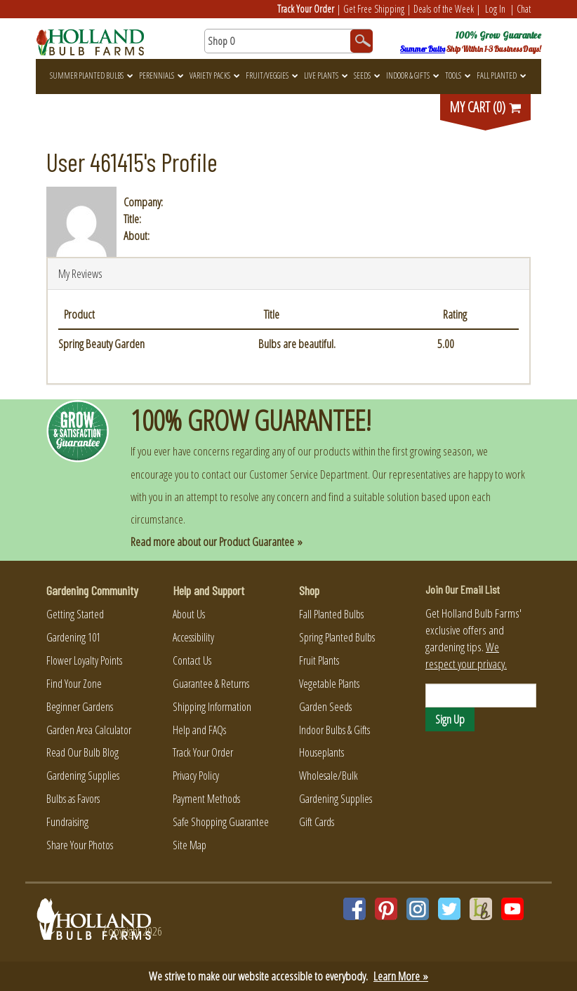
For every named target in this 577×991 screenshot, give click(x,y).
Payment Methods (206, 798)
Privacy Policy (196, 775)
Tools (457, 75)
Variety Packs (214, 75)
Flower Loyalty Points (84, 660)
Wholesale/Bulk (328, 775)
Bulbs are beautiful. (297, 343)
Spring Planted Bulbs (337, 637)
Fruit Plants (319, 660)
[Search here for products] (288, 41)
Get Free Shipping (373, 8)
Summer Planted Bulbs (91, 75)
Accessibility (193, 637)
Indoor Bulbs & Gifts (334, 730)
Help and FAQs (199, 730)
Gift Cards (316, 822)
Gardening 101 (73, 637)
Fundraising (67, 822)
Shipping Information (212, 706)
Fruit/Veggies (272, 75)
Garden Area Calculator (88, 730)
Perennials (161, 75)
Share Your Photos (79, 845)
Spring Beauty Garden (101, 343)
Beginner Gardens (79, 706)
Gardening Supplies (82, 775)
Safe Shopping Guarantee (221, 822)
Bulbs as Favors (73, 798)
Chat (524, 8)
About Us (189, 614)
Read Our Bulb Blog (82, 752)
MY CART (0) (485, 107)
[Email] (480, 695)
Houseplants (321, 752)
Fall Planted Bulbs (331, 614)
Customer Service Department (308, 474)
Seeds (367, 75)
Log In (495, 8)
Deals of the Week (443, 8)
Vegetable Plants (329, 683)
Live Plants (325, 75)
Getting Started (75, 614)
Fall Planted (501, 75)
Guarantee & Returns (211, 683)
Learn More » (400, 976)
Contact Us (192, 660)
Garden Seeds (325, 706)
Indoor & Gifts (412, 75)
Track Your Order (305, 8)
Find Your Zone (74, 683)
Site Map (189, 845)
